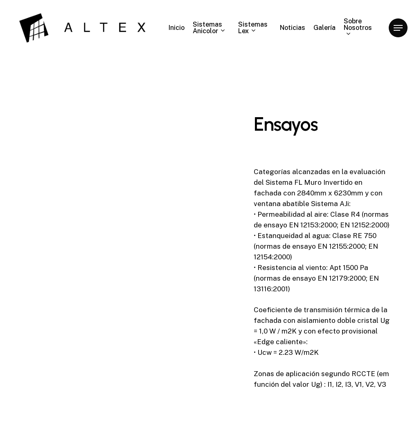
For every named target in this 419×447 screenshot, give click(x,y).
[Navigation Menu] (398, 28)
